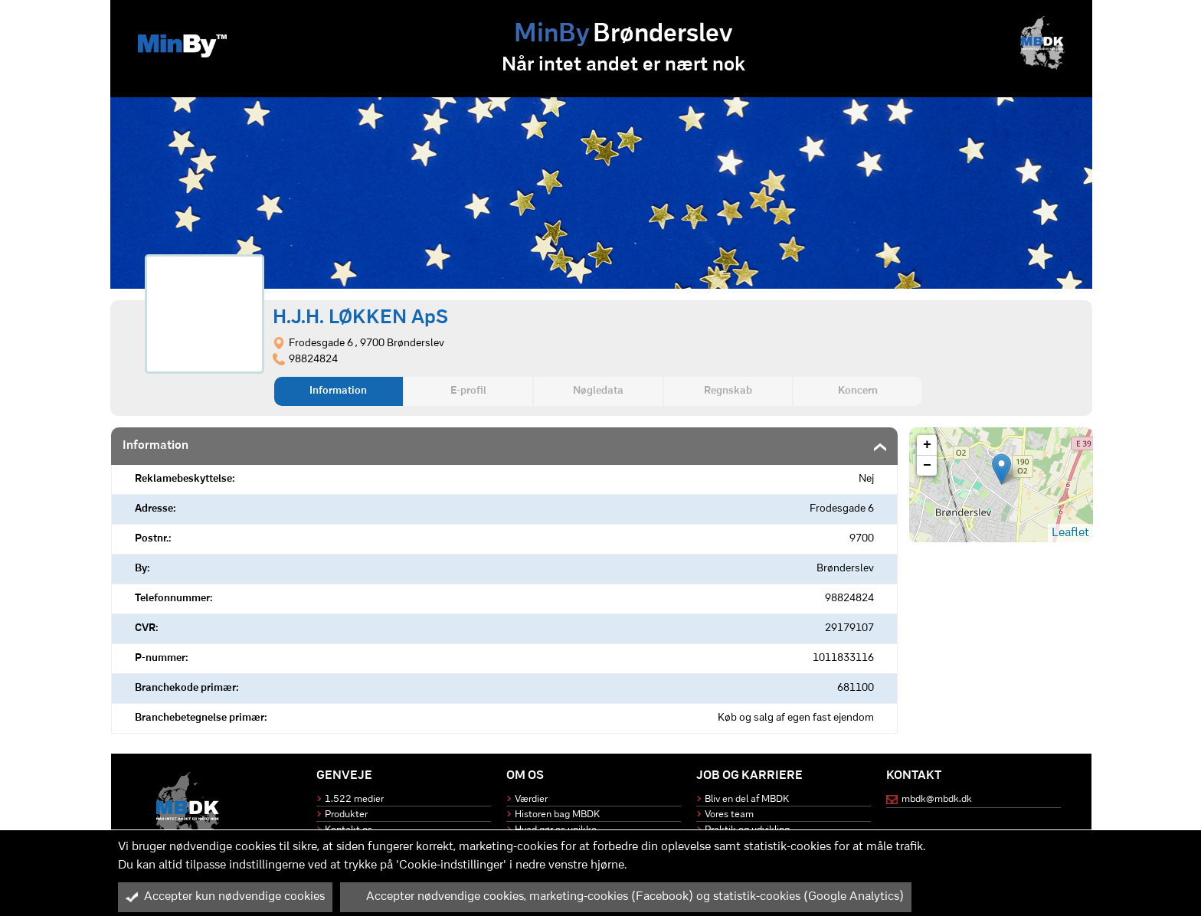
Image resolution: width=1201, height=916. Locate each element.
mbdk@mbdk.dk (937, 799)
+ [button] (927, 445)
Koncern (858, 391)
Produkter (346, 814)
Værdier (531, 799)
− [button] (927, 465)
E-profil (468, 391)
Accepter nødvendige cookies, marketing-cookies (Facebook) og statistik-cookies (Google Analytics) (626, 897)
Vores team (729, 814)
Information (338, 391)
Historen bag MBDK (557, 814)
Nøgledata (598, 391)
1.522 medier (354, 799)
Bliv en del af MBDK (747, 799)
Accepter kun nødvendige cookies (225, 897)
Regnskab (728, 391)
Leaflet (1070, 533)
